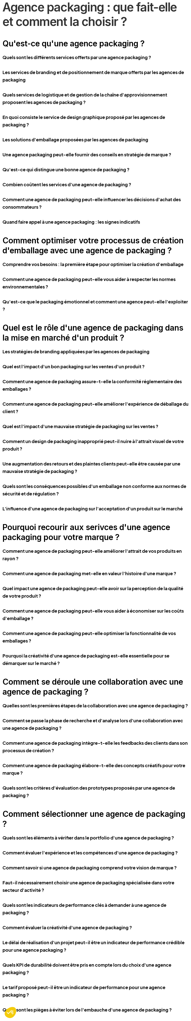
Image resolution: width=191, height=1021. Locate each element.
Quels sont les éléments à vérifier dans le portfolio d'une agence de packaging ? (88, 837)
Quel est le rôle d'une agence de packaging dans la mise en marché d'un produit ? (92, 333)
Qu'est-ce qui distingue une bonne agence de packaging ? (66, 169)
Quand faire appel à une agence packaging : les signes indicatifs (71, 222)
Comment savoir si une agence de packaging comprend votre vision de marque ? (89, 867)
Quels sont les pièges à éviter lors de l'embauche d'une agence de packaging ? (87, 1010)
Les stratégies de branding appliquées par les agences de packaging (75, 351)
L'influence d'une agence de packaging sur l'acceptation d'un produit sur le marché (92, 508)
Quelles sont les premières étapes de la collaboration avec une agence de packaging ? (95, 705)
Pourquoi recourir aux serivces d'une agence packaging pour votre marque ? (86, 532)
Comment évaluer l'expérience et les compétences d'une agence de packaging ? (90, 852)
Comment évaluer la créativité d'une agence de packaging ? (67, 927)
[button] (10, 1013)
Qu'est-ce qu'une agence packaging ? (73, 43)
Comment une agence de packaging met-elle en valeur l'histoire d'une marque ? (89, 573)
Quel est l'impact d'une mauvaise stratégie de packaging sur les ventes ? (80, 426)
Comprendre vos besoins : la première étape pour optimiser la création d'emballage (93, 264)
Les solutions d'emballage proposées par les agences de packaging (75, 139)
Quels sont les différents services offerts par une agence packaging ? (76, 57)
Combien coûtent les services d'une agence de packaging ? (66, 184)
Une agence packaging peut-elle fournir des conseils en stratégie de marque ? (86, 154)
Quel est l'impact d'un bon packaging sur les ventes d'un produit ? (73, 366)
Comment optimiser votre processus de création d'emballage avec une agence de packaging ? (93, 245)
